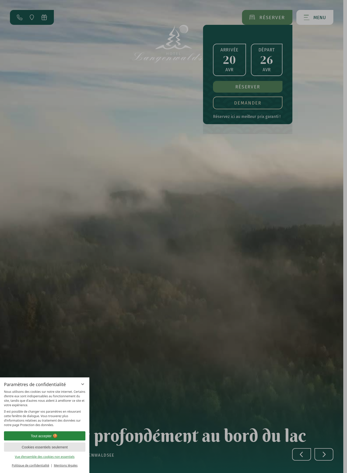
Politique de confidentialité (30, 465)
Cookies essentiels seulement (45, 447)
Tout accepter (45, 436)
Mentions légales (66, 465)
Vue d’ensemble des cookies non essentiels (45, 457)
